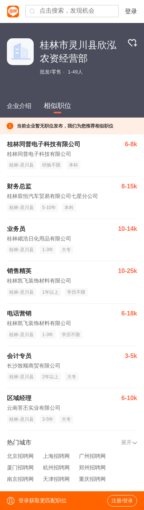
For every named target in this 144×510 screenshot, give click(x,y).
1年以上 (50, 292)
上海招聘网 (56, 456)
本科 (73, 165)
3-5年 (47, 419)
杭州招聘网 (56, 467)
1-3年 (47, 249)
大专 (66, 249)
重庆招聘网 (92, 479)
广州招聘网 (92, 456)
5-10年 (49, 207)
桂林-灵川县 (21, 165)
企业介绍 (19, 106)
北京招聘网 (20, 456)
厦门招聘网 (20, 467)
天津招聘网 (56, 479)
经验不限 (51, 165)
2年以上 (50, 376)
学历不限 (76, 292)
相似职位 (57, 106)
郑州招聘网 (92, 467)
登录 (131, 11)
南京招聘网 (20, 479)
